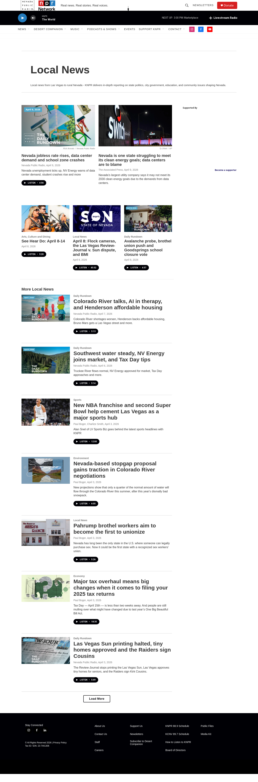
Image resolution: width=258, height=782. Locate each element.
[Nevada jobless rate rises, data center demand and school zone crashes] (58, 133)
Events (129, 37)
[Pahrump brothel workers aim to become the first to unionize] (46, 540)
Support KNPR (150, 37)
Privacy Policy (60, 750)
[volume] (33, 26)
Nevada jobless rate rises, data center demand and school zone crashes (57, 165)
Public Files (207, 734)
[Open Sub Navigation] (28, 37)
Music (74, 37)
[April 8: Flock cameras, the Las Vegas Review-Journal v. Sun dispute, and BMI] (97, 226)
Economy (79, 584)
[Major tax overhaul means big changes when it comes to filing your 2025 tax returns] (46, 596)
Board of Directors (175, 758)
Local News (80, 244)
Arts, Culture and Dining (36, 244)
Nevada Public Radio (33, 173)
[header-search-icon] (188, 9)
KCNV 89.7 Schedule (177, 742)
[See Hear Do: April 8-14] (45, 226)
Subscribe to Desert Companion (141, 751)
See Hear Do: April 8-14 (43, 249)
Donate (230, 9)
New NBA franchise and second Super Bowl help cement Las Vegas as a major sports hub (122, 419)
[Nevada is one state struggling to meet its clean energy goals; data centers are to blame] (135, 133)
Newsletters (204, 9)
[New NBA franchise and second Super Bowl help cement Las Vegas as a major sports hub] (46, 420)
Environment (81, 466)
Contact (175, 37)
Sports (77, 407)
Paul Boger (79, 490)
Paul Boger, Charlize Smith (88, 432)
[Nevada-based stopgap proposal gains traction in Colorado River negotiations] (46, 478)
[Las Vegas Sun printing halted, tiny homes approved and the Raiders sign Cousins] (46, 658)
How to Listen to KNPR (178, 750)
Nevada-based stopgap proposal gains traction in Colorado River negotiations (114, 478)
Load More (96, 706)
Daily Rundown (133, 244)
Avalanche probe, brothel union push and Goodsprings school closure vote (147, 256)
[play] (22, 26)
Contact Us (101, 742)
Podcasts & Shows (101, 37)
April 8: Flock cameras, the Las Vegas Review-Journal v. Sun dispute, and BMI (94, 256)
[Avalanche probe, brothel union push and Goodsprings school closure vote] (148, 226)
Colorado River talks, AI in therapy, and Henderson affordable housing (118, 312)
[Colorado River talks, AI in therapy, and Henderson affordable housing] (46, 316)
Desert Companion (48, 37)
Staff (97, 750)
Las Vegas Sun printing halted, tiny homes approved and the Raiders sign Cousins (122, 658)
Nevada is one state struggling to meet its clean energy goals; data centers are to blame (135, 168)
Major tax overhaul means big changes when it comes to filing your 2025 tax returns (120, 595)
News (22, 37)
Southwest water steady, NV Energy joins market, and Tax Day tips (118, 364)
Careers (99, 758)
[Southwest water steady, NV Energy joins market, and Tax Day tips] (46, 368)
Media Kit (206, 742)
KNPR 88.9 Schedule (177, 734)
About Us (100, 734)
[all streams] (223, 26)
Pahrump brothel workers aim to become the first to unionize (114, 537)
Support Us (136, 734)
